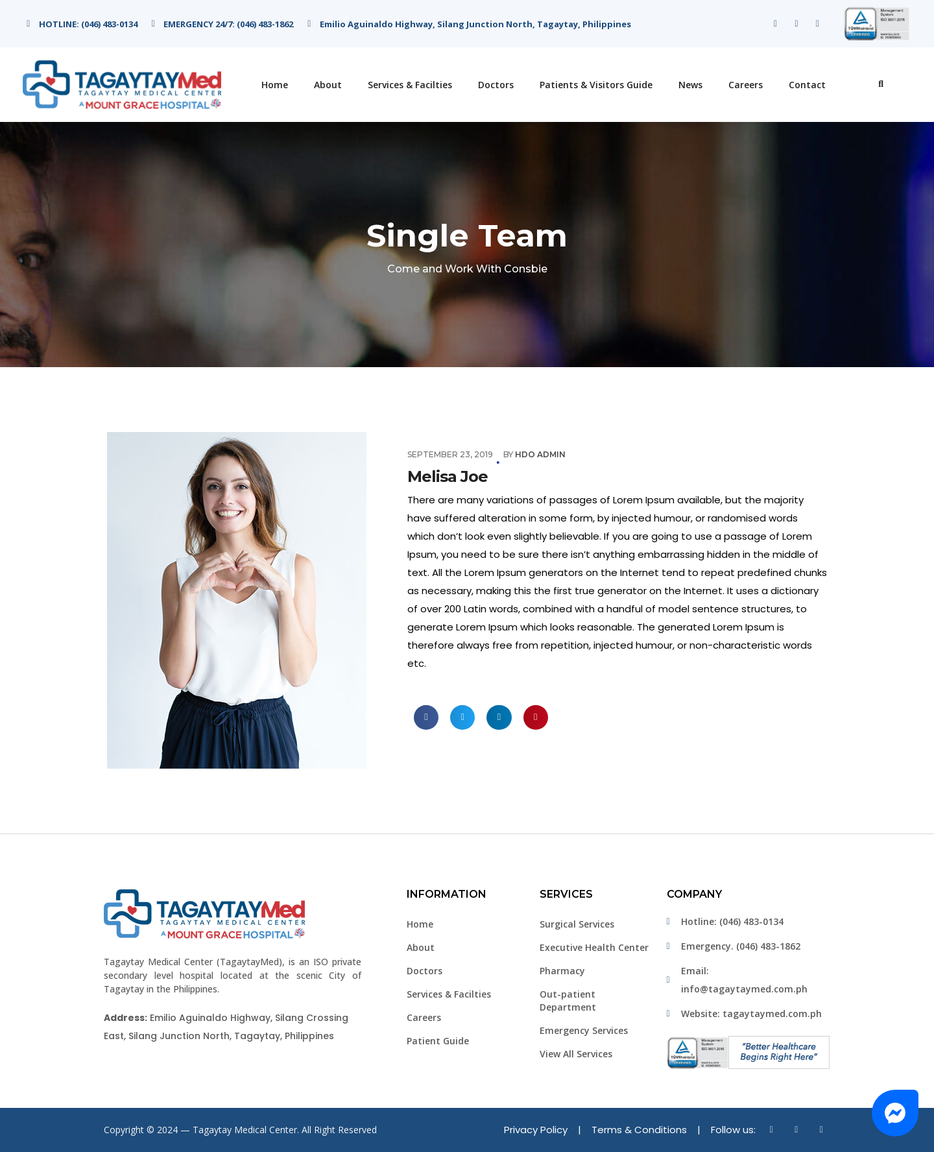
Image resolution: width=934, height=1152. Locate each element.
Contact (807, 84)
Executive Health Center (594, 947)
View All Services (576, 1054)
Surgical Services (577, 924)
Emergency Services (584, 1030)
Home (274, 84)
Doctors (496, 84)
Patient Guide (438, 1041)
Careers (745, 84)
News (690, 84)
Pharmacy (562, 971)
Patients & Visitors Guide (596, 84)
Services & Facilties (410, 84)
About (328, 84)
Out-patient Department (568, 1000)
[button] (895, 1113)
